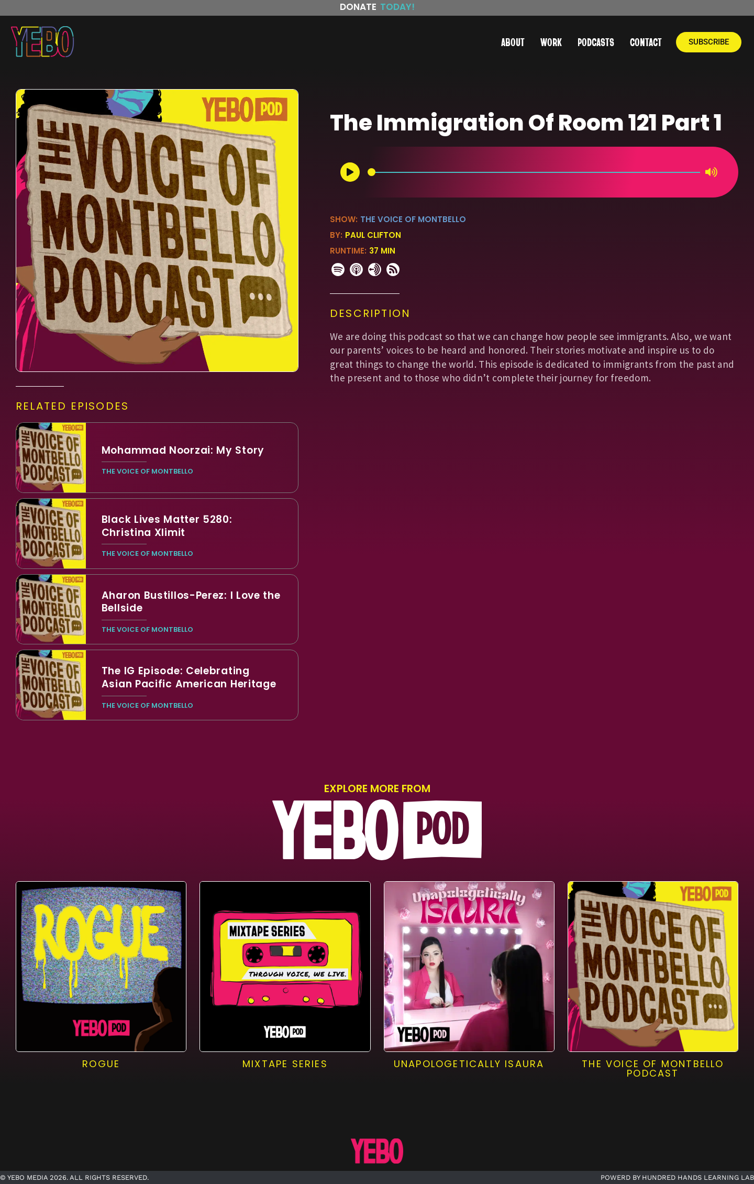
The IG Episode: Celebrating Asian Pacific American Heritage (189, 677)
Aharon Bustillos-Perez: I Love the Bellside (191, 602)
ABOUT (513, 42)
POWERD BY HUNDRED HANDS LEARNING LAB (677, 1177)
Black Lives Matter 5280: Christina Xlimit (167, 526)
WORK (551, 42)
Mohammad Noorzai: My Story (183, 450)
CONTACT (646, 42)
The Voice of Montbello (413, 219)
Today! (397, 7)
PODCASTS (596, 42)
